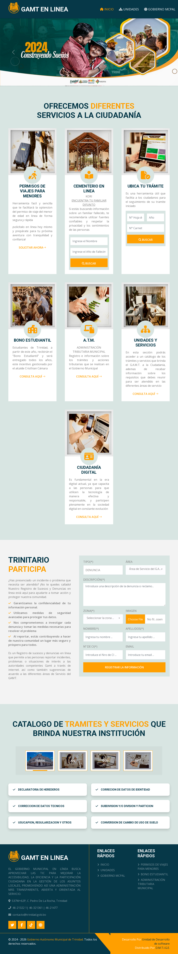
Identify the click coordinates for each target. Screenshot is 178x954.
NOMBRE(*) (91, 629)
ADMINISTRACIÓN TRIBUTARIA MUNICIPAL (151, 884)
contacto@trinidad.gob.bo (29, 915)
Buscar (89, 263)
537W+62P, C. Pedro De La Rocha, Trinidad (39, 901)
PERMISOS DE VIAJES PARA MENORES (153, 867)
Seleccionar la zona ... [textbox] (100, 618)
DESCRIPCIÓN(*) (94, 580)
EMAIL (130, 646)
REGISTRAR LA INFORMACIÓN (124, 667)
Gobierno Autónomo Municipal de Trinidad (55, 939)
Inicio (107, 9)
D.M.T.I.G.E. (163, 948)
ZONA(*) (88, 611)
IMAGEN (131, 611)
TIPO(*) (88, 562)
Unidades (129, 9)
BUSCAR (146, 240)
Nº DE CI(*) (90, 646)
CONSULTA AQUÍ (32, 376)
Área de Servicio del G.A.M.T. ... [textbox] (147, 569)
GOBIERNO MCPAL (111, 876)
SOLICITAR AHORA (32, 247)
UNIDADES (106, 870)
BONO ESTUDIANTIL (153, 874)
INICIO (103, 864)
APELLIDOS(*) (135, 629)
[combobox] (145, 570)
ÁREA (129, 562)
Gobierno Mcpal (159, 9)
